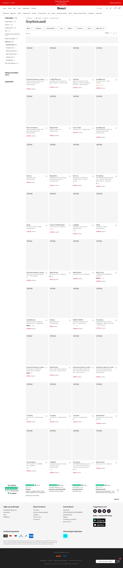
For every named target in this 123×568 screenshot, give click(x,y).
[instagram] (99, 511)
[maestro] (16, 536)
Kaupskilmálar (43, 560)
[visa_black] (5, 536)
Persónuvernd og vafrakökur (60, 560)
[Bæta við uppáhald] (46, 80)
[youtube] (104, 511)
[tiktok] (109, 511)
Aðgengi (50, 560)
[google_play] (99, 520)
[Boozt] (61, 8)
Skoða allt (116, 499)
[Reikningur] (107, 8)
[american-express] (31, 536)
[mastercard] (11, 536)
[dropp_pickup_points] (65, 536)
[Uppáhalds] (115, 8)
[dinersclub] (26, 536)
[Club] (111, 8)
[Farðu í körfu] (119, 8)
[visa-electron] (21, 536)
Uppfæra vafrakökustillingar (75, 560)
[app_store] (99, 525)
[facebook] (95, 511)
